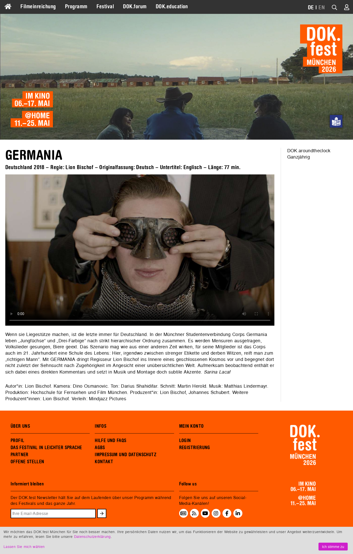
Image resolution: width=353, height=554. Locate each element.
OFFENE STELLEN (27, 461)
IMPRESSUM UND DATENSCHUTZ (125, 454)
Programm (76, 7)
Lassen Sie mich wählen (24, 546)
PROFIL (17, 440)
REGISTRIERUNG (194, 447)
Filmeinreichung (38, 7)
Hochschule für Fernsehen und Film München (79, 392)
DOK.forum (134, 7)
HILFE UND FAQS (110, 440)
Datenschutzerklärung (92, 536)
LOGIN (185, 440)
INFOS (100, 426)
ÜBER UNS (20, 426)
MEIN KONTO (191, 426)
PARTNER (19, 454)
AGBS (100, 447)
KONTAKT (104, 461)
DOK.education (172, 7)
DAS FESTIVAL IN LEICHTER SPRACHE (46, 447)
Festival (105, 7)
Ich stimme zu (333, 546)
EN (321, 8)
